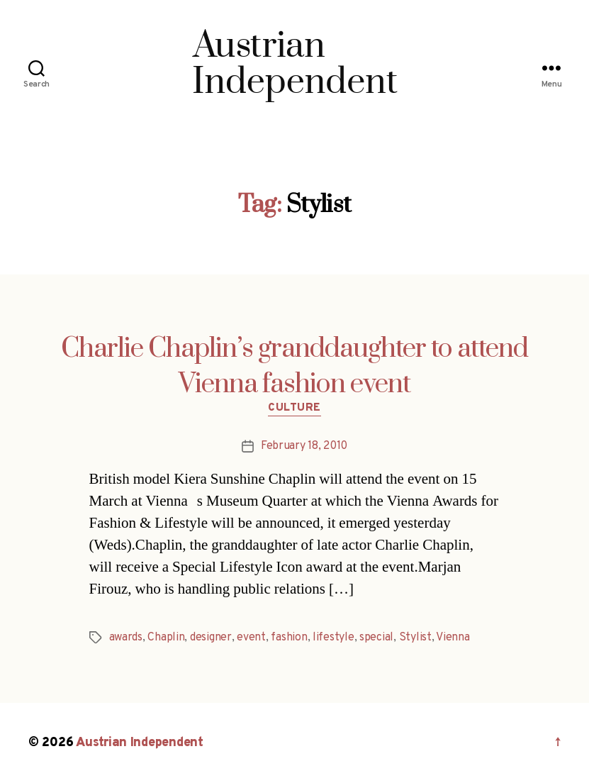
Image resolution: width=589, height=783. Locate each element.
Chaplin (165, 638)
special (376, 638)
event (251, 638)
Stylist (415, 638)
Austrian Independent (139, 743)
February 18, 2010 (304, 446)
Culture (294, 408)
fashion (289, 638)
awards (125, 638)
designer (211, 638)
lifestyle (333, 638)
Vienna (452, 638)
